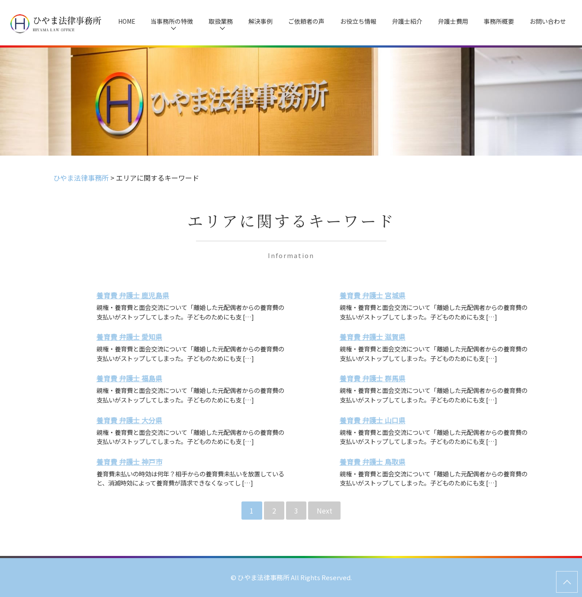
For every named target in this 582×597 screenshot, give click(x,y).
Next (324, 510)
